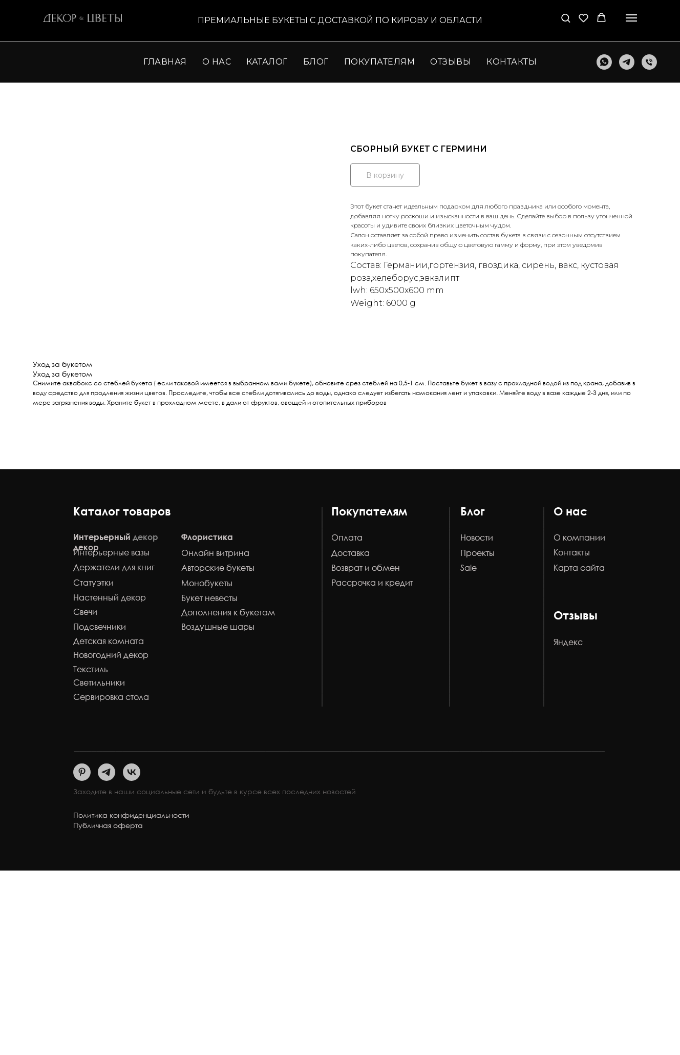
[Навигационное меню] (631, 18)
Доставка (350, 553)
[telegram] (626, 62)
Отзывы (450, 62)
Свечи (85, 612)
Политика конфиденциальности (131, 815)
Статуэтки (93, 582)
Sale (468, 568)
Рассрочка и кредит (372, 582)
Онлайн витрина (215, 553)
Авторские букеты (217, 568)
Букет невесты (209, 598)
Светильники (99, 682)
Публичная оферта (108, 825)
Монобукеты (206, 583)
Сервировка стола (111, 697)
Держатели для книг (114, 567)
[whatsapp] (604, 62)
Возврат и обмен (365, 568)
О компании (579, 537)
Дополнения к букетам (228, 612)
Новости (476, 537)
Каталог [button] (267, 62)
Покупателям (369, 511)
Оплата (347, 537)
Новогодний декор (110, 655)
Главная (165, 62)
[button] (565, 18)
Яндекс (568, 642)
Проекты (477, 553)
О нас (216, 62)
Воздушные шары (217, 627)
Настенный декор (109, 597)
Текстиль (90, 669)
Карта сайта (579, 568)
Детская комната (108, 641)
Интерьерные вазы (111, 552)
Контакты (511, 62)
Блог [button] (316, 62)
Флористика (207, 537)
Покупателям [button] (379, 62)
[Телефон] (649, 62)
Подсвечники (99, 627)
